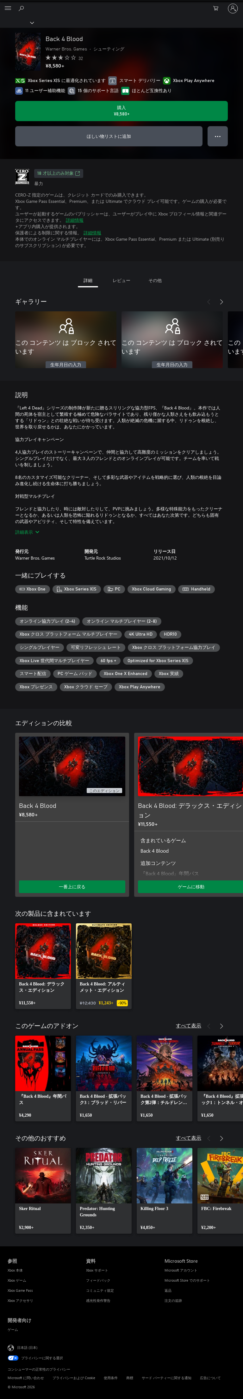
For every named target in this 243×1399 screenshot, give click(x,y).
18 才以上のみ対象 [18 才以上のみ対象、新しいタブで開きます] (58, 173)
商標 (129, 1378)
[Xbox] (16, 22)
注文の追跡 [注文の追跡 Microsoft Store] (173, 1300)
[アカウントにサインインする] (232, 8)
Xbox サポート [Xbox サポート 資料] (97, 1270)
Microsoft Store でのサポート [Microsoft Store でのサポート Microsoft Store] (187, 1280)
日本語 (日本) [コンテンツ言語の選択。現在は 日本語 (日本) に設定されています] (27, 1347)
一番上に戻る (72, 887)
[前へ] (208, 301)
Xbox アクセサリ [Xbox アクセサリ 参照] (20, 1300)
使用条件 (111, 1378)
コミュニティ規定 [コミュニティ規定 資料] (100, 1290)
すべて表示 (188, 1025)
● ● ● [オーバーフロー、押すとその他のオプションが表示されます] (218, 136)
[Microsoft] (121, 5)
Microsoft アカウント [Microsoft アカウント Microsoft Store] (181, 1270)
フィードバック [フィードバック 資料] (98, 1280)
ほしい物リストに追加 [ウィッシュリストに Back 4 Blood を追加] (109, 136)
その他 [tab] (155, 280)
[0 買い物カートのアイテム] (217, 8)
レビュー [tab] (121, 280)
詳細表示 (27, 532)
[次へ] (221, 301)
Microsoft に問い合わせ (26, 1378)
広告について (210, 1378)
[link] (43, 966)
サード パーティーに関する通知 (166, 1378)
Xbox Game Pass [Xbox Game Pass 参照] (20, 1290)
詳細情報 (75, 220)
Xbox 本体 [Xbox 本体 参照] (15, 1270)
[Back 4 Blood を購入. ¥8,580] (121, 111)
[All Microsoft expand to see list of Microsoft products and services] (8, 8)
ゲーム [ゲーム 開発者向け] (13, 1329)
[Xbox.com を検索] (22, 8)
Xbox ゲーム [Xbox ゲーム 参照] (17, 1280)
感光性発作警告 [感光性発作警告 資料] (98, 1300)
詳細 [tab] (88, 280)
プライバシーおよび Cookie (74, 1378)
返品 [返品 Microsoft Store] (168, 1290)
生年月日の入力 (65, 365)
